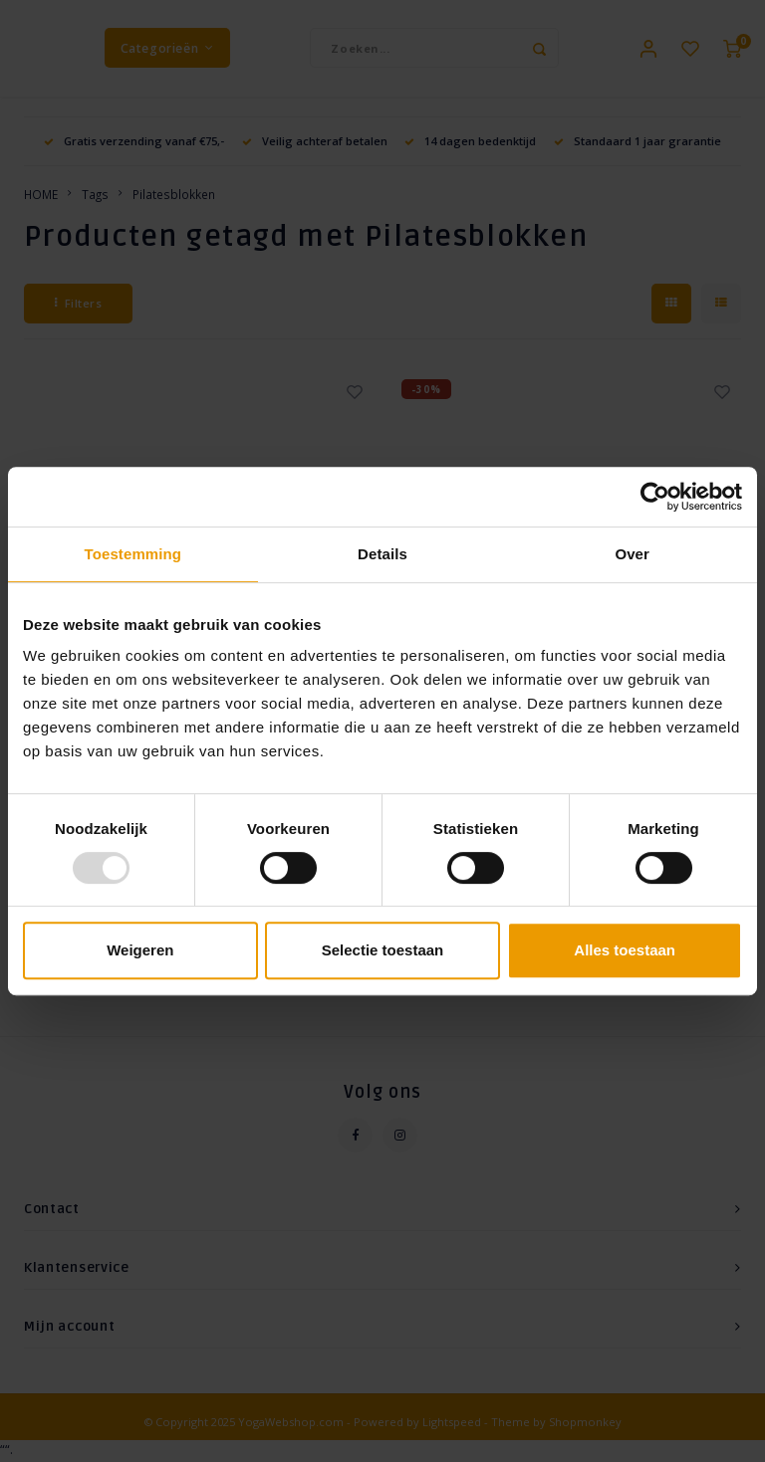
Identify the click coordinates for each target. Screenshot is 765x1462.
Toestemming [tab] (133, 553)
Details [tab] (382, 553)
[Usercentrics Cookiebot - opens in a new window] (655, 497)
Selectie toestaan (383, 949)
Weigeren (140, 949)
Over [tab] (632, 553)
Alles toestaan (624, 949)
